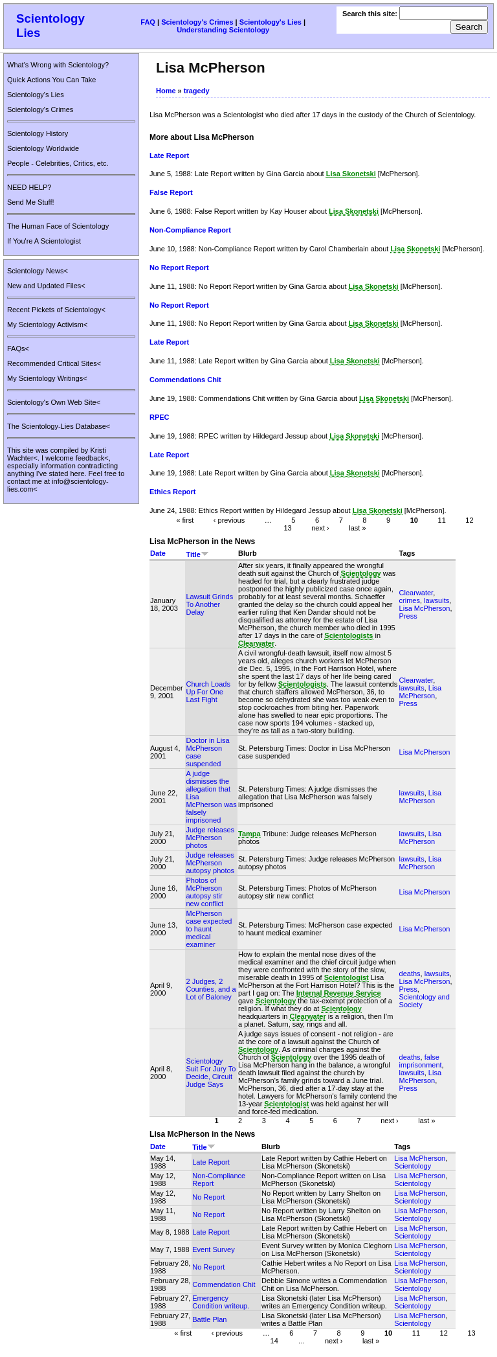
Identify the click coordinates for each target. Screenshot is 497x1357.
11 (442, 520)
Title (197, 554)
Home (166, 91)
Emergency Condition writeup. (220, 1302)
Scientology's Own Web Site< (53, 402)
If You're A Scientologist (44, 241)
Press (408, 616)
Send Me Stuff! (30, 202)
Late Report (169, 155)
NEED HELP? (29, 187)
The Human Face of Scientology (58, 226)
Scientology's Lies (270, 22)
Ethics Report (172, 492)
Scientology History (37, 133)
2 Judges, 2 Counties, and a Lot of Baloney (211, 989)
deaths (410, 973)
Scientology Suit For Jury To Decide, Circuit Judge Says (211, 1072)
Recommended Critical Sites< (54, 363)
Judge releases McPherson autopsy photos (210, 862)
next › (320, 528)
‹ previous (229, 520)
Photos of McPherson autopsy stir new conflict (204, 891)
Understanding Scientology (223, 30)
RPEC (159, 417)
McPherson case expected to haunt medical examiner (209, 928)
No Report (208, 1197)
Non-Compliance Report (190, 230)
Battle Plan (209, 1319)
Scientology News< (37, 271)
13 (287, 528)
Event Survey (213, 1249)
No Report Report (179, 267)
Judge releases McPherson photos (210, 837)
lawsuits (436, 600)
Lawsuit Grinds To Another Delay (209, 604)
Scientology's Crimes (197, 22)
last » (357, 528)
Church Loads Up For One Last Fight (208, 691)
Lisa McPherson (424, 608)
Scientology (412, 1166)
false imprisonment (420, 1061)
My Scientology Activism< (47, 324)
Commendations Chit (185, 379)
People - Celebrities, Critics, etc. (58, 163)
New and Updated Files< (46, 286)
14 (274, 1340)
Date (158, 553)
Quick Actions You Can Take (51, 80)
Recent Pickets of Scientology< (56, 310)
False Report (171, 192)
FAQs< (18, 348)
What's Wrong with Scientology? (58, 65)
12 (469, 520)
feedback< (92, 458)
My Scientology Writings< (47, 378)
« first (184, 520)
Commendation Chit (223, 1284)
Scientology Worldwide (43, 148)
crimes (409, 600)
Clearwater (416, 593)
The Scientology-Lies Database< (58, 426)
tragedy (197, 91)
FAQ (147, 22)
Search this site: (370, 13)
